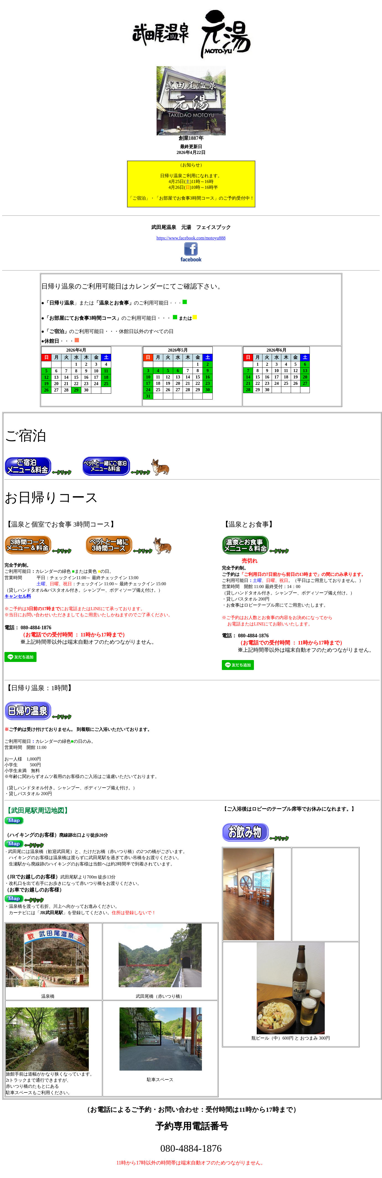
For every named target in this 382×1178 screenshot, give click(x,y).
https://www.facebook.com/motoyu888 (191, 238)
